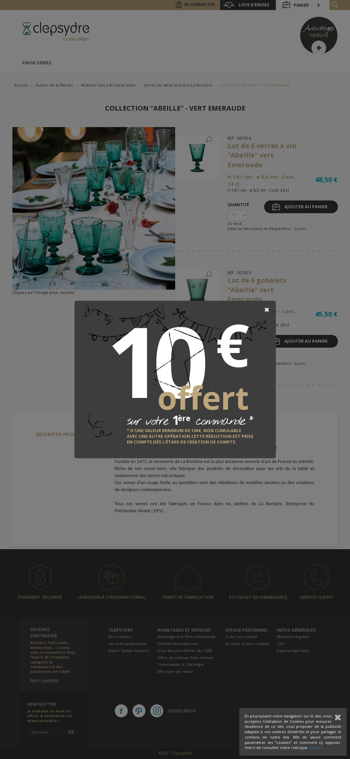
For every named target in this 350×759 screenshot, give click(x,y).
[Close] (266, 309)
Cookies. (315, 747)
